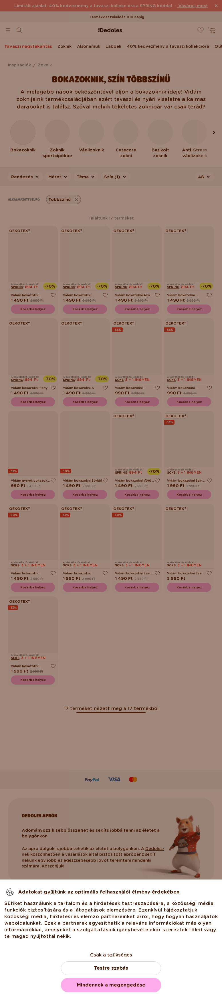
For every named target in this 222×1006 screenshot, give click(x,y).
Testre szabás (111, 968)
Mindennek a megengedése (111, 985)
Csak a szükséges (111, 955)
